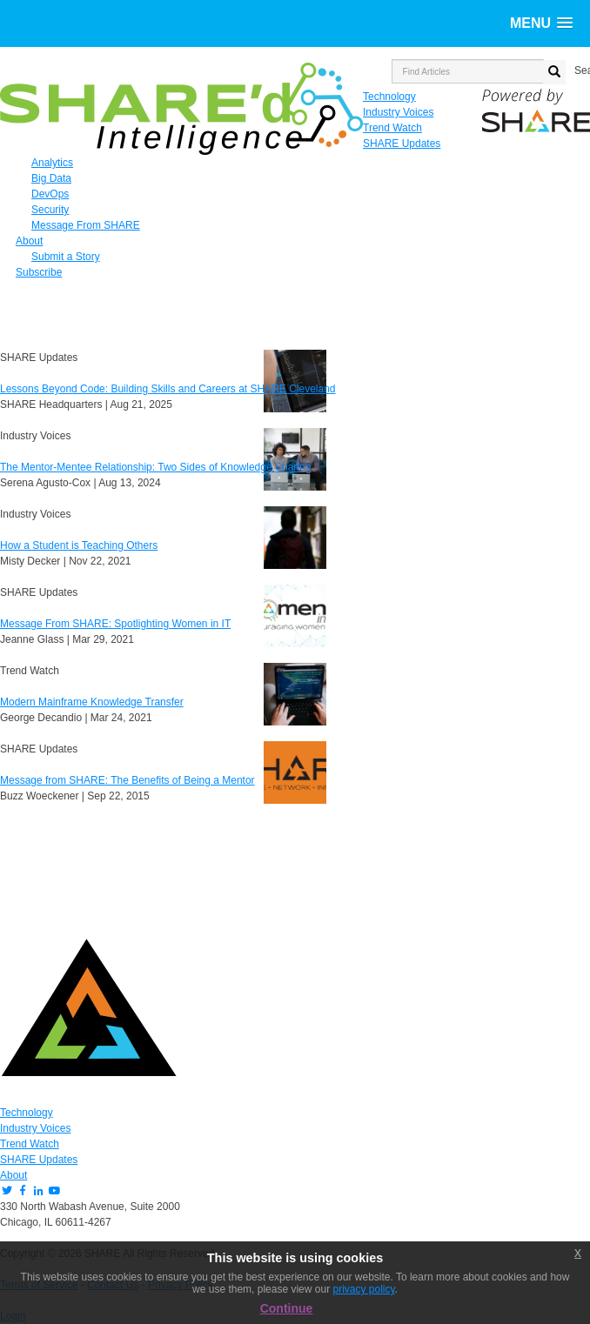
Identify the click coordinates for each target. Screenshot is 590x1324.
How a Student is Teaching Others (79, 545)
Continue (286, 1308)
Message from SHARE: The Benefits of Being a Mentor (127, 780)
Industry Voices (35, 1128)
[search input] (468, 71)
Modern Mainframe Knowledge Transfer (92, 702)
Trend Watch (29, 1144)
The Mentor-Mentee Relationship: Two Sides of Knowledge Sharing (155, 467)
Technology (26, 1113)
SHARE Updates (38, 1159)
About (13, 1175)
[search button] (554, 72)
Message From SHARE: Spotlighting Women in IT (115, 624)
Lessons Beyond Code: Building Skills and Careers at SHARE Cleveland (168, 389)
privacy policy (363, 1289)
